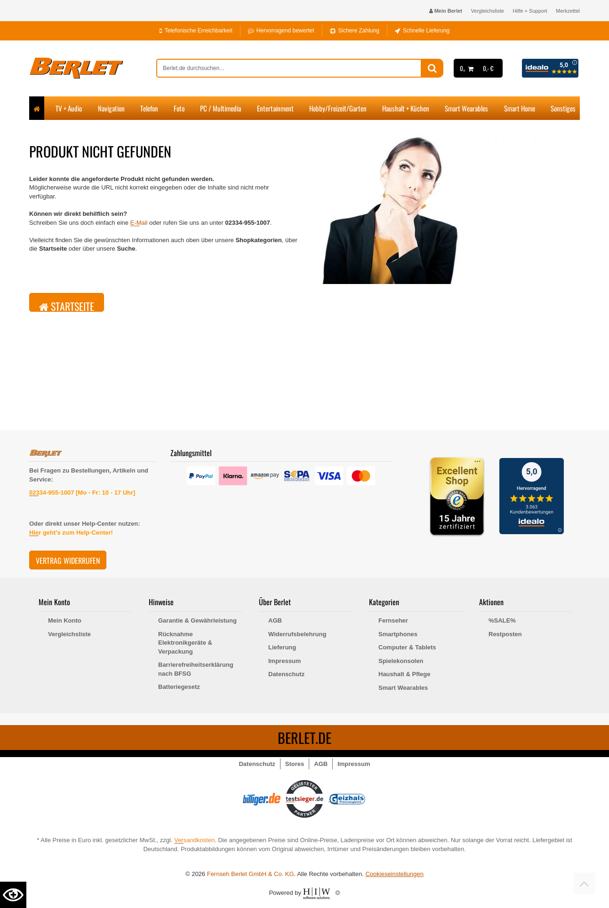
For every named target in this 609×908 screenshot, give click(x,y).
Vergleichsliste (487, 11)
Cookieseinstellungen (394, 873)
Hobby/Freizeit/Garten (338, 108)
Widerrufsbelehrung (297, 634)
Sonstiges (563, 108)
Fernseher (393, 620)
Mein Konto (64, 620)
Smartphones (397, 634)
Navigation (111, 108)
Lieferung (282, 647)
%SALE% (502, 620)
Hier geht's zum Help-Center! (71, 532)
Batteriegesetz (179, 686)
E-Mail (139, 222)
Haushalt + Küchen (405, 108)
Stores (294, 763)
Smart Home (519, 108)
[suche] (289, 68)
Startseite (66, 305)
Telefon (149, 108)
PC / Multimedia (220, 108)
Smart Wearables (466, 108)
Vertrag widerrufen (68, 560)
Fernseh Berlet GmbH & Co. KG (250, 873)
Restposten (505, 634)
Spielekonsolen (400, 660)
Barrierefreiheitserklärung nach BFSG (195, 669)
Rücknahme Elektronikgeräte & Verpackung (185, 643)
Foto (179, 108)
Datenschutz (286, 674)
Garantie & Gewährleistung (197, 620)
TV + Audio (69, 108)
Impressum (284, 660)
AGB (275, 620)
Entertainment (275, 108)
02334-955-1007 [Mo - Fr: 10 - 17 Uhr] (82, 492)
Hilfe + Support (530, 11)
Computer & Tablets (407, 647)
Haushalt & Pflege (404, 674)
